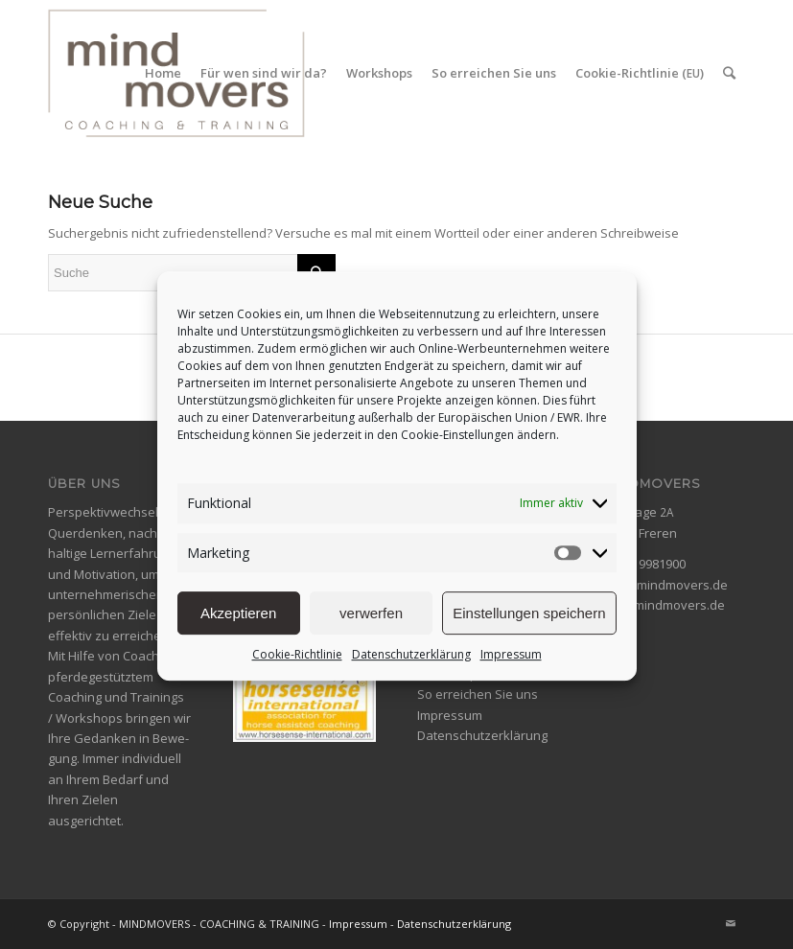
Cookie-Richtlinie (297, 669)
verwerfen (371, 627)
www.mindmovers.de (663, 604)
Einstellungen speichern (529, 627)
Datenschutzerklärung (411, 669)
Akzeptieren (238, 627)
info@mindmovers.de (665, 584)
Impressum (511, 669)
